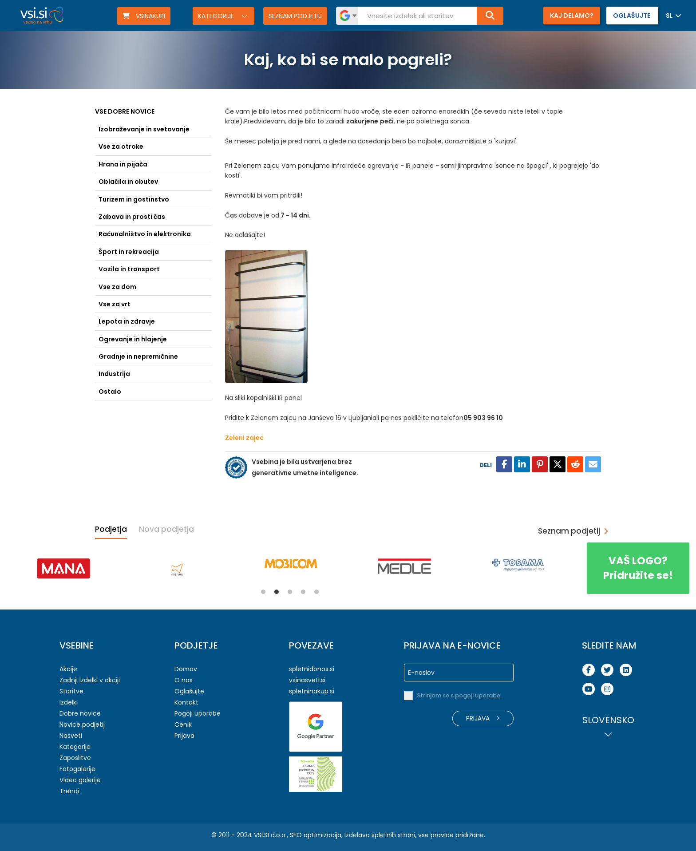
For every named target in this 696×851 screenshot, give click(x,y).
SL (669, 15)
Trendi (69, 791)
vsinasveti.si (307, 680)
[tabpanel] (63, 568)
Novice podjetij (82, 724)
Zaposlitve (75, 757)
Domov (185, 669)
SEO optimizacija (315, 835)
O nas (183, 680)
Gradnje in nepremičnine (138, 356)
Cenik (183, 724)
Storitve (71, 691)
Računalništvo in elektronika (145, 234)
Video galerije (80, 780)
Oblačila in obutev (128, 181)
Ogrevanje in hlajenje (133, 339)
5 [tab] (316, 591)
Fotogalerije (77, 768)
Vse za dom (117, 286)
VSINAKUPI (144, 16)
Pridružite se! (638, 568)
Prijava (184, 735)
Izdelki (68, 702)
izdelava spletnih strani (379, 835)
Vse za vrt (114, 304)
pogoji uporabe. (478, 695)
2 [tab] (276, 591)
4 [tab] (303, 591)
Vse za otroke (121, 146)
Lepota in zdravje (127, 321)
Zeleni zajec (244, 437)
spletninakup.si (311, 691)
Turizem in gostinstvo (134, 199)
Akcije (68, 669)
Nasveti (70, 735)
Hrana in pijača (123, 164)
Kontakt (186, 702)
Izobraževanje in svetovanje (144, 129)
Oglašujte (189, 691)
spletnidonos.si (311, 669)
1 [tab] (263, 591)
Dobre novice (80, 713)
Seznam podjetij (295, 16)
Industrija (114, 373)
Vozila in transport (129, 269)
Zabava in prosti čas (132, 216)
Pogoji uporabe (197, 713)
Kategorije (217, 16)
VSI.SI (261, 835)
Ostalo (110, 391)
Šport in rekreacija (129, 251)
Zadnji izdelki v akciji (89, 680)
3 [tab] (289, 591)
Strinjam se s (459, 695)
